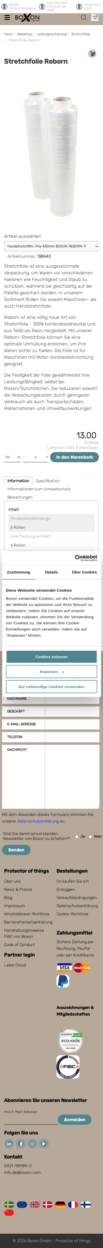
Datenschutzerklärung (38, 821)
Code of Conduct (19, 944)
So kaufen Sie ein (72, 881)
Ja (80, 837)
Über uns (12, 881)
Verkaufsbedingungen (76, 897)
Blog (8, 897)
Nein (95, 837)
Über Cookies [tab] (84, 572)
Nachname (17, 698)
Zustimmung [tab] (18, 572)
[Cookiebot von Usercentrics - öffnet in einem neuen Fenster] (74, 558)
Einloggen (65, 889)
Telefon (14, 737)
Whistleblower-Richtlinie (27, 914)
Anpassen (51, 671)
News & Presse (18, 889)
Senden (16, 849)
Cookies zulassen (52, 657)
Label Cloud (15, 965)
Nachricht (17, 750)
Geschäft (16, 711)
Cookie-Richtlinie (72, 914)
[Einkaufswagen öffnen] (95, 17)
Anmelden (74, 1119)
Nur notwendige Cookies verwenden (51, 686)
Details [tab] (51, 572)
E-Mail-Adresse (21, 724)
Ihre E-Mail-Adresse (20, 1112)
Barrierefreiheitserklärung (28, 922)
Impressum (14, 905)
